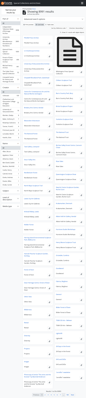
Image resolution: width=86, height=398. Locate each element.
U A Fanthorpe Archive (31, 51)
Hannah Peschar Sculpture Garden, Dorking (36, 255)
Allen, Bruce (11, 151)
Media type (7, 206)
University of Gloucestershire (11, 110)
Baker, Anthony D (11, 119)
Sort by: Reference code (58, 28)
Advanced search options (34, 19)
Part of (5, 19)
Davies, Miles (11, 181)
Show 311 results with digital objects (72, 32)
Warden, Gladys (11, 115)
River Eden (59, 161)
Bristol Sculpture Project (64, 106)
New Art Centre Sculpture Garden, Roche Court (67, 188)
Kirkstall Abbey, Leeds (31, 212)
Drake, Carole (11, 185)
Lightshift (59, 333)
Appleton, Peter (11, 155)
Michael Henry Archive (11, 67)
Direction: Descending (76, 28)
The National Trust (62, 132)
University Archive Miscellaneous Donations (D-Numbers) (11, 41)
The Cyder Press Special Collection (11, 72)
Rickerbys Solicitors (11, 123)
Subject (6, 191)
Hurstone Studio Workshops (65, 229)
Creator (6, 87)
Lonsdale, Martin (11, 134)
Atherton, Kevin (11, 159)
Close (34, 9)
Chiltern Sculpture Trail (64, 80)
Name (5, 143)
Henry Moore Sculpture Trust (66, 242)
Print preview (28, 24)
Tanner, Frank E (11, 126)
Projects (27, 349)
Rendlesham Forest (30, 173)
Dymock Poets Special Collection (11, 51)
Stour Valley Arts (29, 160)
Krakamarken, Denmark (64, 203)
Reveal (26, 323)
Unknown (11, 95)
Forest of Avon (29, 270)
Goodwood (60, 268)
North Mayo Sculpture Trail (33, 186)
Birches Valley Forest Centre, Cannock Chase (69, 146)
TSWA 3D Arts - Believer (64, 320)
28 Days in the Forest (63, 346)
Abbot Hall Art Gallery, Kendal (66, 216)
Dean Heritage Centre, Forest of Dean (37, 283)
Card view (40, 24)
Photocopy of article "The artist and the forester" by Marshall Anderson (37, 376)
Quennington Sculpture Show (66, 174)
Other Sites (28, 297)
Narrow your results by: (10, 11)
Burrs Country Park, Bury (64, 93)
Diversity (27, 336)
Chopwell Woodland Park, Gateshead (36, 78)
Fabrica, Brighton (62, 281)
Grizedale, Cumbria (62, 255)
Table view (49, 24)
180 (67, 395)
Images (26, 362)
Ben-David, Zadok (11, 163)
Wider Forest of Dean (63, 307)
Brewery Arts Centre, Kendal (33, 108)
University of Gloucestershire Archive (36, 64)
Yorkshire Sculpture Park (64, 119)
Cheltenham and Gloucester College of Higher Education (11, 102)
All (3, 23)
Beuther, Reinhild (11, 166)
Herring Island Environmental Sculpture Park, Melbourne (37, 239)
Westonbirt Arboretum (32, 121)
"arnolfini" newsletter (63, 372)
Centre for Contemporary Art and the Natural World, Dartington (36, 93)
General (58, 294)
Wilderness (28, 310)
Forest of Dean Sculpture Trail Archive (11, 59)
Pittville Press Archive (31, 38)
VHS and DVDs (61, 359)
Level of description (7, 198)
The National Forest (30, 134)
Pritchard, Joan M (11, 130)
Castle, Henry (11, 170)
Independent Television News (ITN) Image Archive (11, 30)
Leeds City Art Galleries (32, 199)
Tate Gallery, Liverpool (31, 147)
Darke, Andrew (11, 177)
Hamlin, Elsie (11, 137)
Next (72, 395)
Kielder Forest (29, 225)
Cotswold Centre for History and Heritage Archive (11, 79)
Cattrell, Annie (11, 174)
